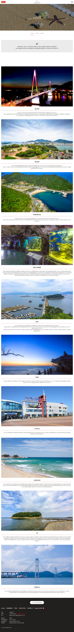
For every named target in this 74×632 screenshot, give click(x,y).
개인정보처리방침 (22, 608)
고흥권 (37, 33)
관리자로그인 (30, 608)
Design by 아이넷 (39, 608)
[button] (35, 104)
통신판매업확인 (9, 608)
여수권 (32, 33)
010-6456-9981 (37, 602)
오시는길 (3, 608)
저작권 (15, 608)
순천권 (42, 33)
